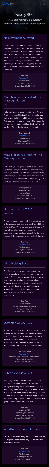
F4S (5, 105)
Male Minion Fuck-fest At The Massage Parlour (23, 99)
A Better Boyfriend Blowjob (22, 429)
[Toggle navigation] (44, 3)
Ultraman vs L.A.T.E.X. (18, 209)
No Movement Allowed (19, 38)
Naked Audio (8, 214)
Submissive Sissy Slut (18, 373)
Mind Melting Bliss (16, 263)
